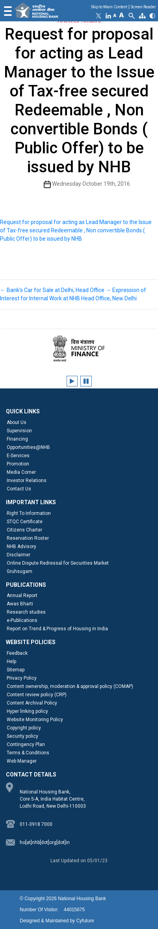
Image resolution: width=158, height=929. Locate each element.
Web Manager (22, 761)
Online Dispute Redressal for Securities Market (58, 563)
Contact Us (19, 489)
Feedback (17, 653)
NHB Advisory (21, 546)
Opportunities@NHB (28, 447)
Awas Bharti (20, 604)
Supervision (19, 430)
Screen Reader (143, 7)
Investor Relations (26, 480)
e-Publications (22, 620)
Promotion (18, 464)
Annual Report (22, 595)
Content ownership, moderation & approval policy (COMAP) (70, 686)
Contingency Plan (26, 744)
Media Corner (21, 472)
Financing (17, 439)
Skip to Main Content (109, 7)
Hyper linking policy (27, 711)
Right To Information (29, 513)
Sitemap (15, 670)
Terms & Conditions (28, 753)
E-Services (18, 455)
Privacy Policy (22, 678)
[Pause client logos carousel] (86, 381)
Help (11, 661)
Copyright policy (24, 728)
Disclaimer (18, 555)
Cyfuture (85, 920)
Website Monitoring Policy (35, 719)
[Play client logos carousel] (72, 381)
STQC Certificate (25, 521)
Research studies (26, 612)
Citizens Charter (24, 530)
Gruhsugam (19, 571)
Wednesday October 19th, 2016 (91, 184)
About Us (16, 422)
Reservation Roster (28, 538)
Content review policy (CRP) (37, 694)
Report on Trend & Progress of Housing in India (57, 628)
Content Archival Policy (32, 703)
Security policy (22, 736)
